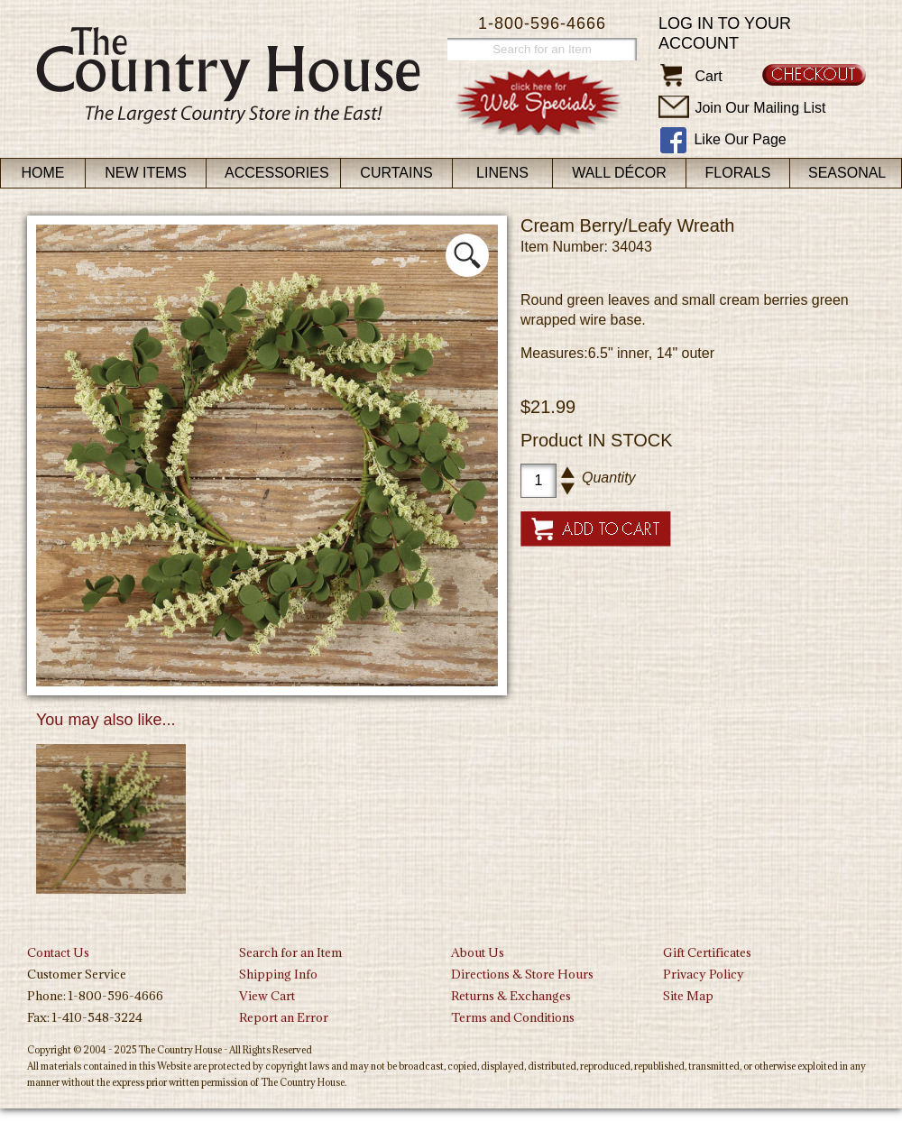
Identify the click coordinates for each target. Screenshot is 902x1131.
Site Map (688, 996)
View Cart (267, 996)
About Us (477, 952)
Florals (738, 172)
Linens (502, 172)
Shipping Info (278, 974)
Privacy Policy (703, 974)
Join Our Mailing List (760, 107)
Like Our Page (740, 139)
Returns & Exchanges (511, 996)
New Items (146, 172)
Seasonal (847, 172)
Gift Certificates (707, 952)
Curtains (396, 172)
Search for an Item (290, 952)
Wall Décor (619, 172)
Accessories (277, 172)
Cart (708, 76)
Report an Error (283, 1017)
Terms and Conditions (513, 1017)
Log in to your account (724, 33)
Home (43, 172)
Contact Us (58, 952)
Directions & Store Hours (522, 974)
